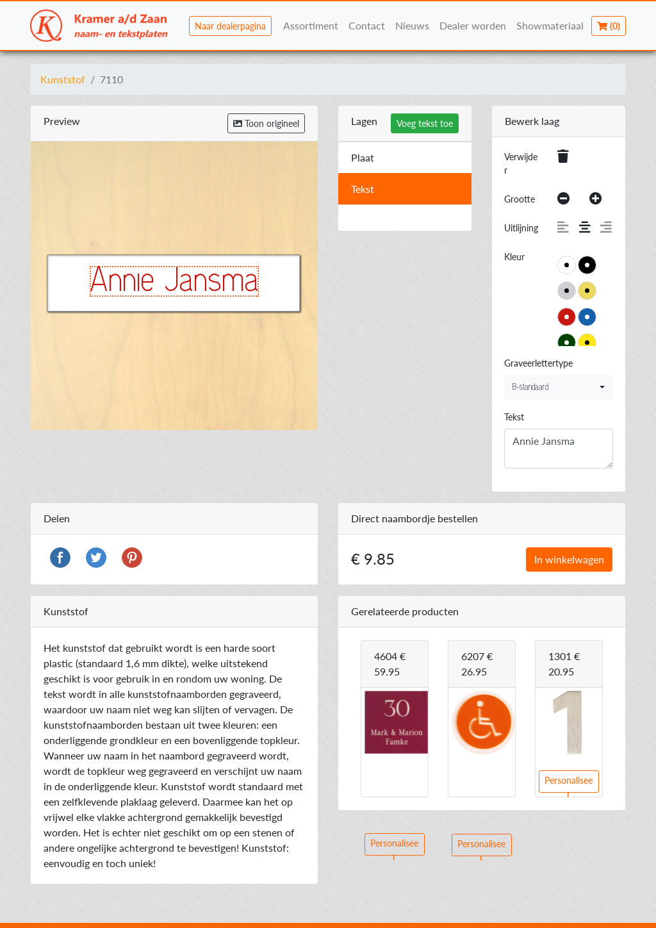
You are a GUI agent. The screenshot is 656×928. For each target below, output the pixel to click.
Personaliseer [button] (394, 847)
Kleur (514, 256)
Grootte (519, 199)
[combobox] (558, 387)
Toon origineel (266, 123)
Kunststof (62, 79)
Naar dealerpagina (230, 26)
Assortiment (310, 25)
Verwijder (520, 163)
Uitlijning (521, 227)
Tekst (514, 416)
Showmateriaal (550, 25)
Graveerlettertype (538, 363)
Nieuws (412, 25)
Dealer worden (472, 25)
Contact (366, 25)
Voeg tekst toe (425, 123)
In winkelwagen (569, 559)
